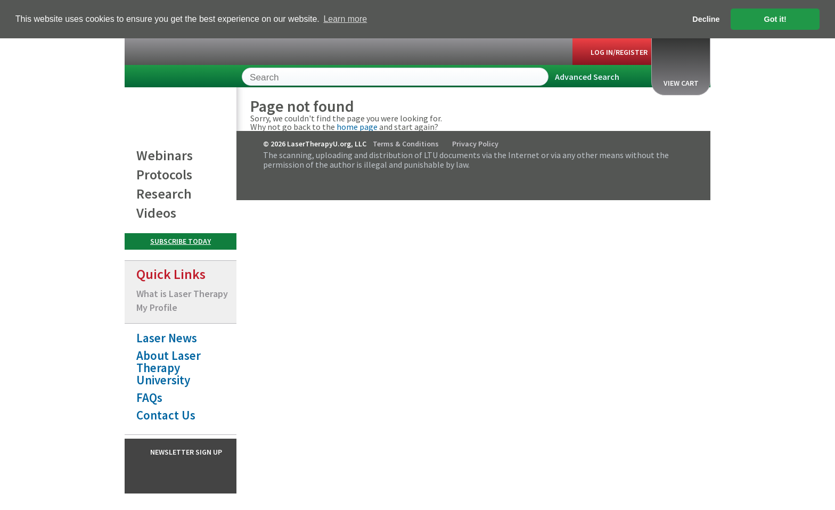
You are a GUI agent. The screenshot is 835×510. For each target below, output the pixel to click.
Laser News (166, 337)
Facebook (167, 474)
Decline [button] (705, 19)
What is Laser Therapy (182, 293)
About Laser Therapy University (168, 367)
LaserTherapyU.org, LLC (172, 78)
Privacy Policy (475, 143)
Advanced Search (587, 76)
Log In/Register (619, 51)
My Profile (156, 307)
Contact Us (165, 414)
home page (357, 126)
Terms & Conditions (406, 143)
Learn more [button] (345, 18)
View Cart (681, 65)
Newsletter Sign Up (186, 451)
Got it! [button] (775, 19)
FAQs (149, 397)
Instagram (188, 474)
